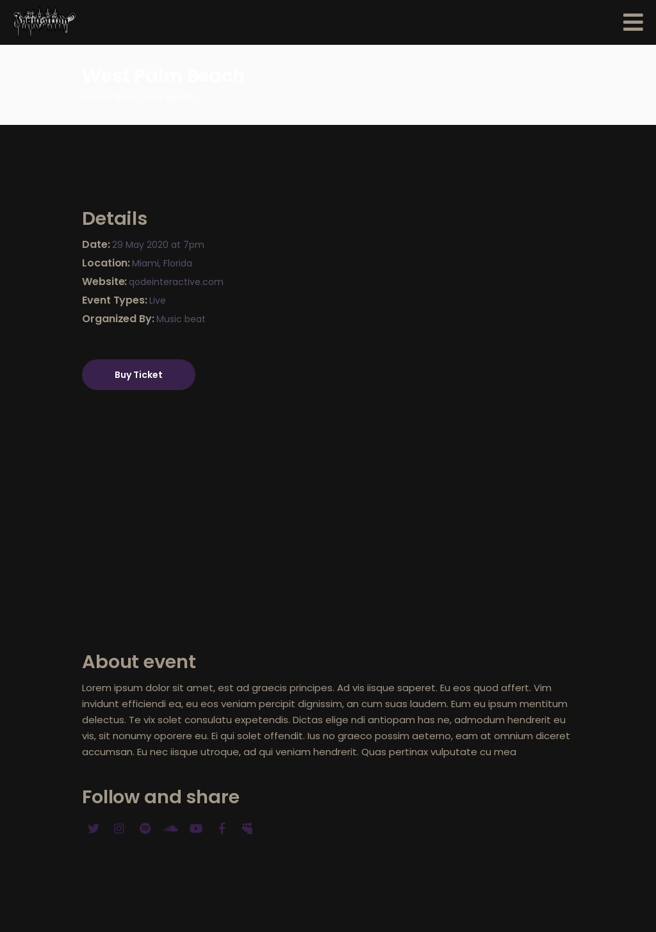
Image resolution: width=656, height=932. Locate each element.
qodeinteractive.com (176, 281)
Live (157, 300)
